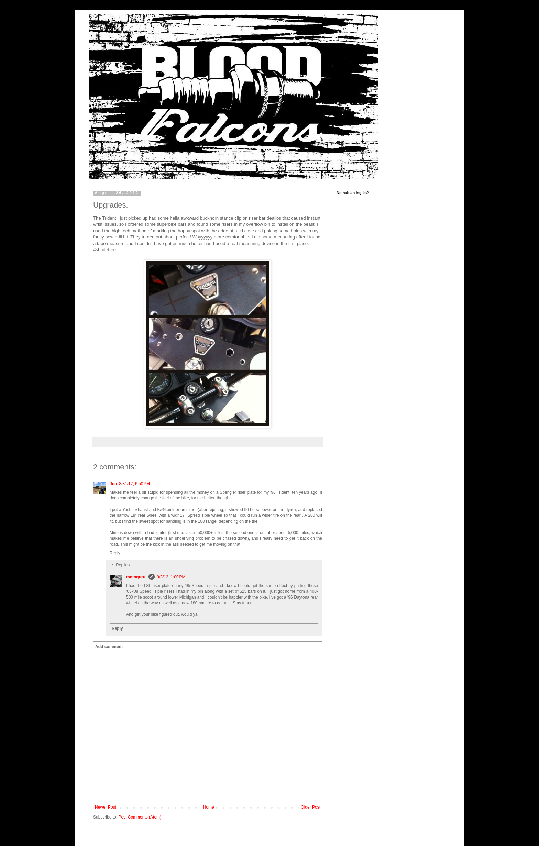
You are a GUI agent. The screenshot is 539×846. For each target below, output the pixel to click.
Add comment (109, 646)
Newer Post (105, 807)
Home (208, 807)
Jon (113, 483)
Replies (123, 565)
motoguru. (136, 577)
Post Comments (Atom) (139, 817)
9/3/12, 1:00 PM (171, 577)
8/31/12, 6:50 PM (134, 483)
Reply (115, 552)
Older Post (310, 807)
